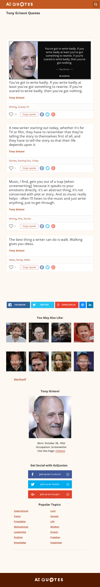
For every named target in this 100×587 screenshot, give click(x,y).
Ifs (28, 106)
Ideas (12, 259)
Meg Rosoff (20, 379)
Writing (13, 106)
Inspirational (21, 510)
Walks (27, 259)
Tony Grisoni (16, 97)
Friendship (20, 521)
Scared (21, 106)
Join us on (50, 474)
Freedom (55, 537)
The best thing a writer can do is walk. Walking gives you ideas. (45, 241)
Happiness (56, 542)
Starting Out (24, 160)
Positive (18, 537)
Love (52, 510)
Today (35, 160)
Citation (60, 451)
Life (52, 521)
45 (15, 114)
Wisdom (54, 526)
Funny (17, 516)
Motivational (21, 526)
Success (54, 516)
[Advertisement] (47, 27)
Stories (12, 160)
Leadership (20, 532)
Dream (54, 532)
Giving (19, 259)
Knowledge (20, 542)
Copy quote (29, 114)
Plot (20, 218)
